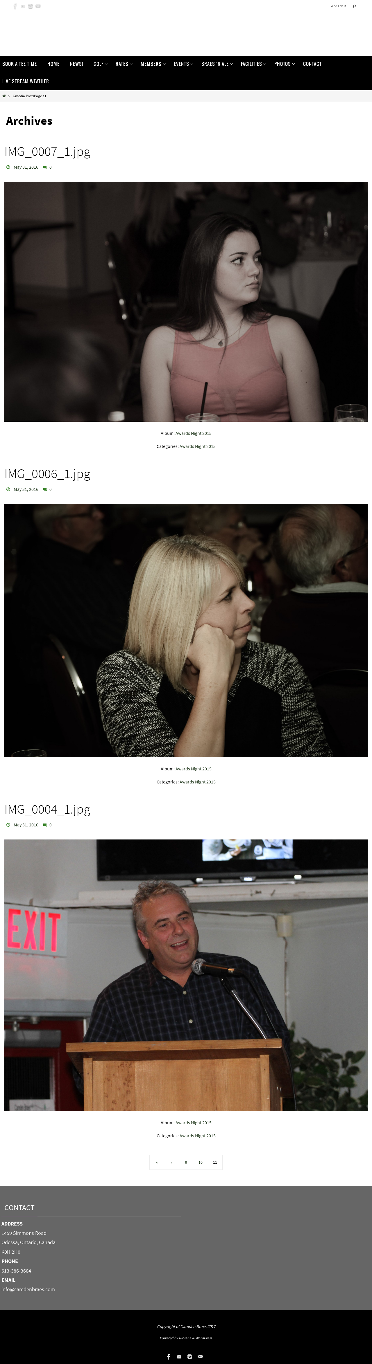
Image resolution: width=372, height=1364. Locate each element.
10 (200, 1162)
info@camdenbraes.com (28, 1289)
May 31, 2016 (26, 167)
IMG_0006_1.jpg (47, 473)
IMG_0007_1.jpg (47, 151)
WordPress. (204, 1338)
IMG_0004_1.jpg (47, 809)
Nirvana (185, 1338)
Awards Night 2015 (194, 433)
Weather (338, 5)
